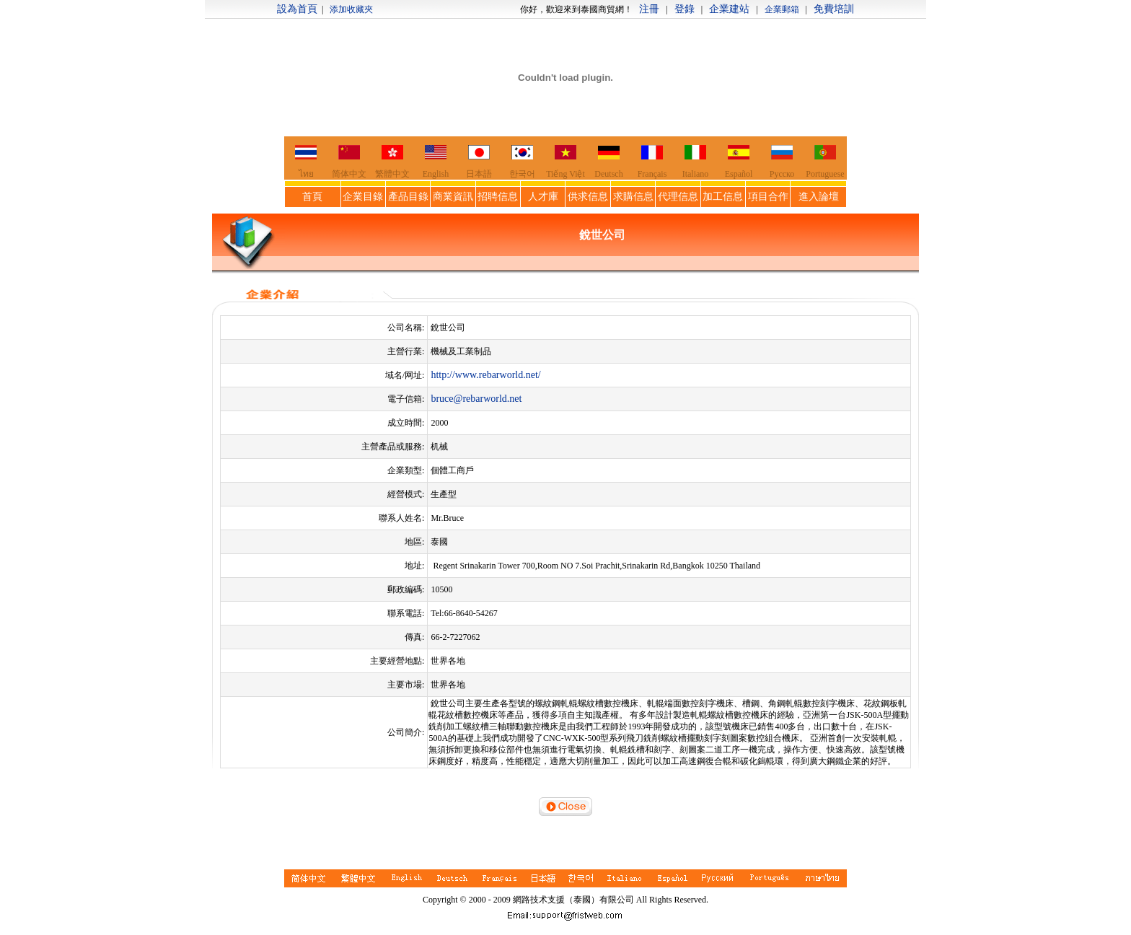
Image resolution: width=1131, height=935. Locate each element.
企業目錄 (363, 196)
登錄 (684, 9)
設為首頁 (297, 9)
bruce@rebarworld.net (476, 398)
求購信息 (633, 196)
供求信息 (588, 196)
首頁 (312, 196)
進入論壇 (818, 196)
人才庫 (543, 196)
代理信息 (678, 196)
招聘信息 (498, 196)
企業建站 (729, 9)
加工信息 (723, 196)
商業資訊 (453, 196)
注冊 (649, 9)
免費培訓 (834, 9)
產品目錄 (408, 196)
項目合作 (768, 196)
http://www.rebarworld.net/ (485, 374)
